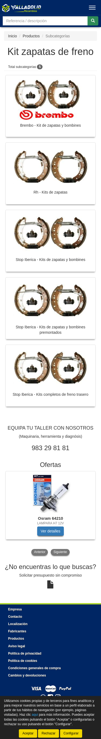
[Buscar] (93, 20)
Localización (17, 624)
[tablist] (50, 514)
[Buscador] (45, 20)
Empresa (15, 609)
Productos (31, 36)
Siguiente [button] (60, 552)
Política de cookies (22, 661)
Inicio (12, 36)
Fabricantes (17, 631)
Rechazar (48, 733)
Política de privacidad (24, 653)
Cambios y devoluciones (27, 675)
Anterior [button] (39, 552)
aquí (35, 715)
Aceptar (27, 733)
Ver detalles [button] (50, 531)
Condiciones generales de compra (34, 668)
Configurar (71, 733)
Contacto (15, 617)
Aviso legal (16, 646)
